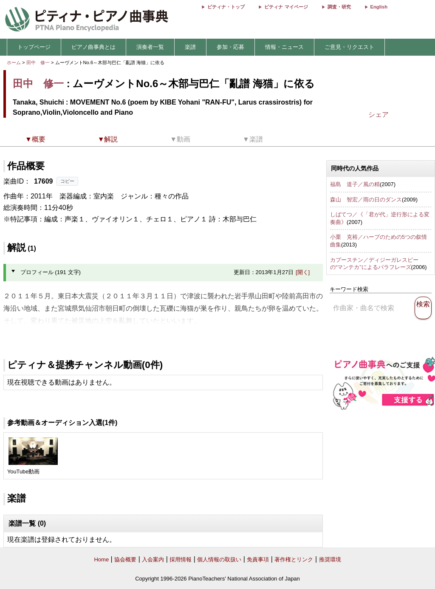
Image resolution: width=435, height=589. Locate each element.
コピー (67, 181)
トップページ (34, 47)
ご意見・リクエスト (349, 47)
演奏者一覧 (150, 47)
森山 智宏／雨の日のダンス (366, 199)
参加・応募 (230, 47)
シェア (378, 114)
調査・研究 (339, 6)
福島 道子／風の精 (355, 184)
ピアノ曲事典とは (93, 47)
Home (101, 559)
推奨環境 (330, 559)
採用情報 (180, 559)
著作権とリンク (293, 559)
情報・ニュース (284, 47)
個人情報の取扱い (219, 559)
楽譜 (190, 47)
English (378, 6)
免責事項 (258, 559)
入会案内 (153, 559)
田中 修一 (38, 62)
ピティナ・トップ (226, 6)
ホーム (14, 62)
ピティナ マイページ (286, 6)
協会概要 (125, 559)
